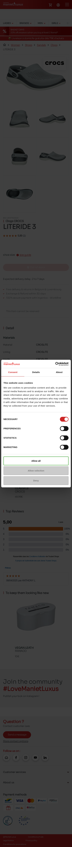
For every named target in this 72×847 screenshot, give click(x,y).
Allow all (36, 461)
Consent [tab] (12, 372)
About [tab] (59, 372)
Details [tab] (36, 372)
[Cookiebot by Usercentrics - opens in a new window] (55, 364)
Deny (36, 480)
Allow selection (36, 470)
